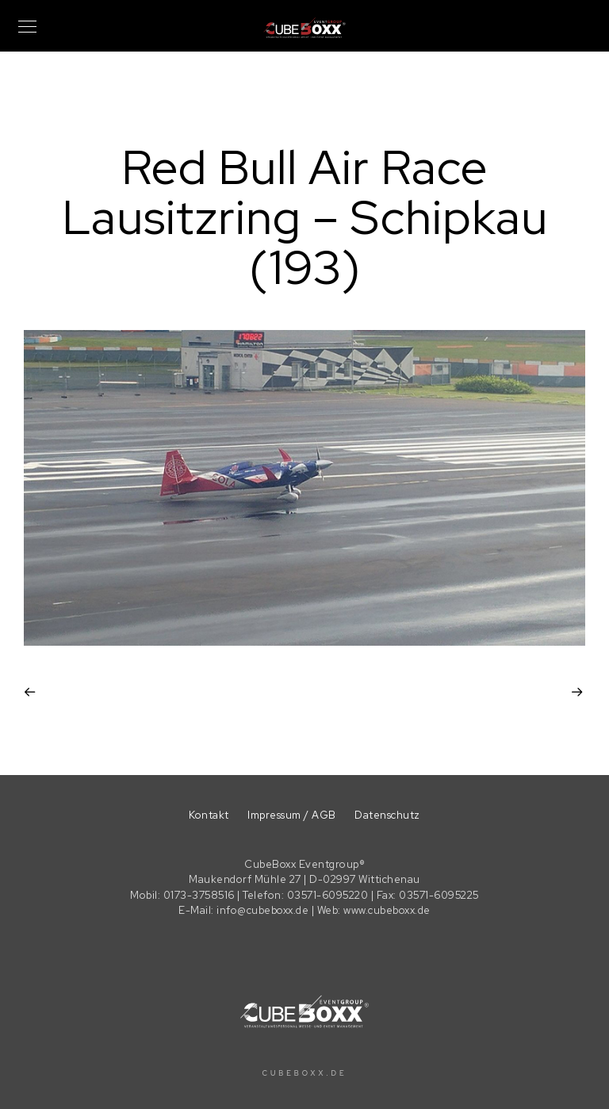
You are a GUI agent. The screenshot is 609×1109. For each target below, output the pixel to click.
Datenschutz (387, 815)
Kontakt (209, 815)
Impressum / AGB (291, 815)
